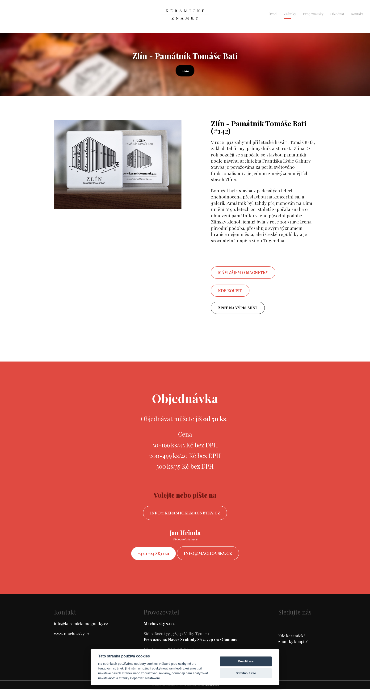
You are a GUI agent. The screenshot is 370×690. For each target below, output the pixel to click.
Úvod (273, 14)
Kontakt (357, 14)
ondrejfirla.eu (210, 686)
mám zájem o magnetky (243, 272)
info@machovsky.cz (209, 554)
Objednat (337, 14)
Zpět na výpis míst (237, 307)
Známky (290, 14)
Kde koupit (230, 290)
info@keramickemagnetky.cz (185, 513)
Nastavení (152, 678)
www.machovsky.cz (71, 634)
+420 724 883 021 (152, 554)
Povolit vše (245, 661)
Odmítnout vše (246, 673)
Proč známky (313, 14)
